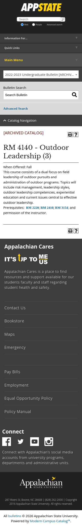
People (37, 24)
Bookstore (14, 320)
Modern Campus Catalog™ (50, 521)
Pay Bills (12, 371)
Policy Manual (17, 411)
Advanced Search (15, 108)
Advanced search (54, 24)
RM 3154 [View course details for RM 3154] (61, 207)
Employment (16, 385)
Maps (9, 334)
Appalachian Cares (29, 246)
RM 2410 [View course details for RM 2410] (46, 207)
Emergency (15, 347)
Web (24, 24)
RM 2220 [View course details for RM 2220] (32, 207)
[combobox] (41, 74)
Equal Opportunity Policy (28, 398)
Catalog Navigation (22, 120)
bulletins (14, 516)
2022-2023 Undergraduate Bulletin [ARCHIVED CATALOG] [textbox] (42, 74)
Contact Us (15, 307)
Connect (13, 431)
